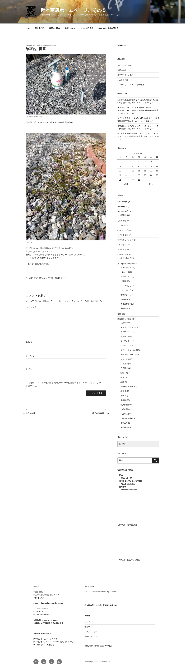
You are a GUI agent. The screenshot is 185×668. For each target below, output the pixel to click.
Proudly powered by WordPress (97, 662)
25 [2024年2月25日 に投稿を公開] (157, 175)
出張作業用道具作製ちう (127, 100)
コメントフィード (92, 632)
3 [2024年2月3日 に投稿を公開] (151, 162)
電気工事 (124, 423)
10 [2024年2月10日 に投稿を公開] (151, 166)
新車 (119, 314)
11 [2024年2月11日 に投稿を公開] (157, 166)
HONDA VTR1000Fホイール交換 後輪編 (134, 108)
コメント (31, 307)
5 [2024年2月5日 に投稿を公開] (120, 166)
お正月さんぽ (122, 80)
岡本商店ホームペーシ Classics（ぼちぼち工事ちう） (55, 642)
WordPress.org (90, 637)
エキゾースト (126, 332)
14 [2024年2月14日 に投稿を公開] (133, 171)
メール (30, 356)
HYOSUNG (122, 211)
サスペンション (127, 345)
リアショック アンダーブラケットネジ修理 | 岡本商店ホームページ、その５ (138, 136)
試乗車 (123, 215)
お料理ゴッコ (126, 276)
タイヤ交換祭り (123, 118)
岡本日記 (50, 278)
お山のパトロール (124, 65)
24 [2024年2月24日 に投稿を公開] (151, 175)
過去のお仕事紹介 (124, 319)
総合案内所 (39, 28)
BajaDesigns (122, 202)
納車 (122, 377)
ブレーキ (124, 359)
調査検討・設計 (127, 386)
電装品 (123, 427)
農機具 (123, 400)
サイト (29, 369)
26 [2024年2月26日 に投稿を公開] (120, 179)
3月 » (151, 184)
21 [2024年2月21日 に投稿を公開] (133, 175)
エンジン (124, 336)
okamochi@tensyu (48, 45)
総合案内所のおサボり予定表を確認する (101, 605)
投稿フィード (90, 627)
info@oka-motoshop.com (52, 603)
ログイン (88, 622)
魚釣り (123, 308)
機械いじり (125, 295)
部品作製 (124, 409)
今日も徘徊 (121, 70)
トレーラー (121, 245)
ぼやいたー (42, 278)
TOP (28, 28)
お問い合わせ (70, 28)
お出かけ (124, 272)
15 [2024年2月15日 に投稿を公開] (139, 171)
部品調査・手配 (127, 418)
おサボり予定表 (87, 28)
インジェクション (128, 327)
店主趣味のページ (60, 278)
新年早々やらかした (125, 75)
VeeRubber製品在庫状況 (108, 28)
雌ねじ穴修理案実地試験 (127, 133)
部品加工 (124, 414)
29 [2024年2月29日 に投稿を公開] (139, 179)
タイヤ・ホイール (128, 350)
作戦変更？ (121, 126)
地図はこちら (39, 598)
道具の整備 (125, 304)
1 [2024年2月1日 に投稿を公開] (138, 162)
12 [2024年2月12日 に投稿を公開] (120, 171)
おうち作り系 (33, 278)
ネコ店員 (121, 249)
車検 (122, 396)
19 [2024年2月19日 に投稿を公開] (120, 175)
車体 (122, 391)
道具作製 (124, 405)
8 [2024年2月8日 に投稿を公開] (138, 166)
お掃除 (123, 323)
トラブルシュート (128, 355)
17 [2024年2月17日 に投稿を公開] (151, 171)
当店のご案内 (54, 28)
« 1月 (126, 184)
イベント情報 (122, 235)
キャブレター (126, 341)
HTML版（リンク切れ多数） (44, 645)
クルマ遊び (125, 286)
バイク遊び (125, 290)
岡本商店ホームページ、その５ (73, 10)
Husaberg (121, 206)
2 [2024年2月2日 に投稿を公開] (145, 162)
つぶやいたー (122, 225)
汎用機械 (124, 368)
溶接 (122, 373)
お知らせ (121, 221)
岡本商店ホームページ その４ (45, 639)
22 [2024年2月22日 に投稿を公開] (139, 175)
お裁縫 (123, 281)
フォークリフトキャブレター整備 (130, 85)
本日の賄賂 (125, 258)
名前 (29, 342)
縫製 (122, 382)
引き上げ (124, 364)
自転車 (123, 299)
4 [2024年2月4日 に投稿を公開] (157, 162)
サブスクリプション (125, 240)
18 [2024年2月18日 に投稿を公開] (157, 171)
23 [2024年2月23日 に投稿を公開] (145, 175)
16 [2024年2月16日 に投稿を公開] (145, 171)
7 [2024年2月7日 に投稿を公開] (132, 166)
